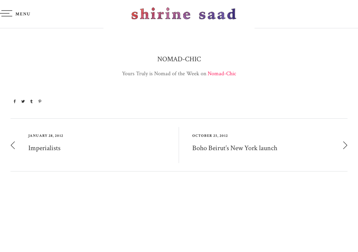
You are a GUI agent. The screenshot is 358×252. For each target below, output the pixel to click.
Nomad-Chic (222, 73)
